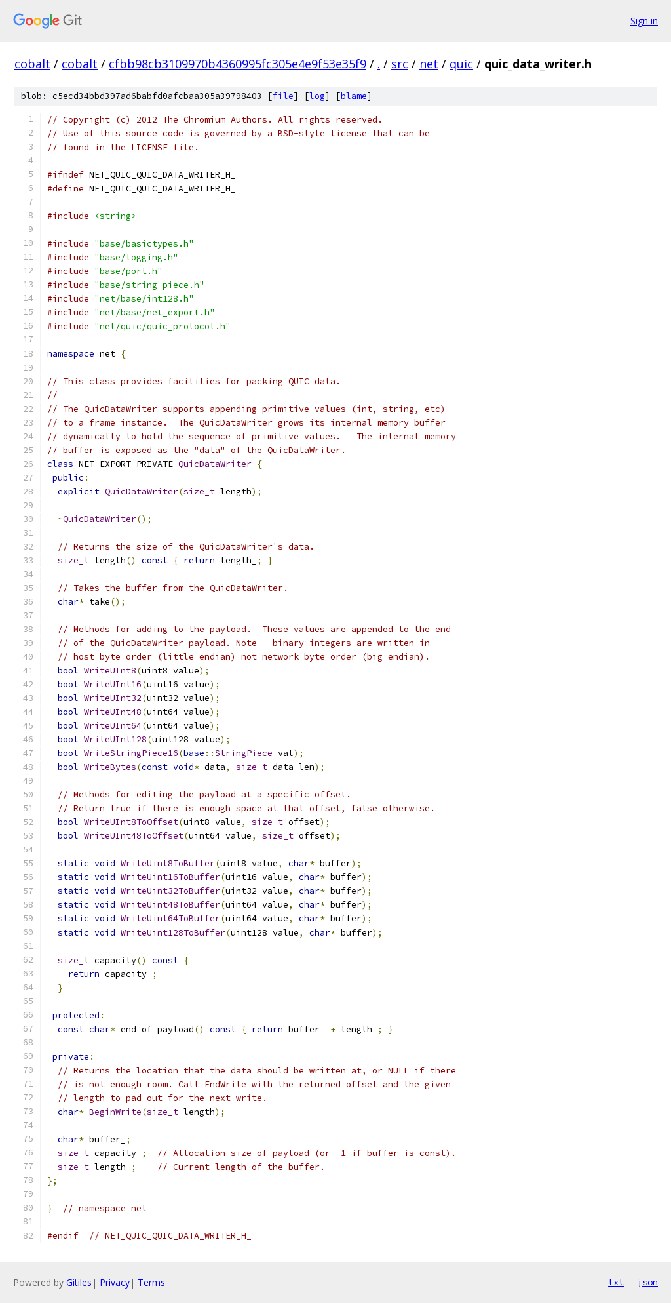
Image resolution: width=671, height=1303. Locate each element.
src (399, 63)
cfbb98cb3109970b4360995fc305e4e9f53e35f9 (237, 63)
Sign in (644, 20)
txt (616, 1282)
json (647, 1282)
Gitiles (79, 1282)
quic (461, 63)
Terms (151, 1282)
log (317, 96)
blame (354, 96)
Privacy (115, 1282)
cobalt (32, 63)
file (283, 96)
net (428, 63)
